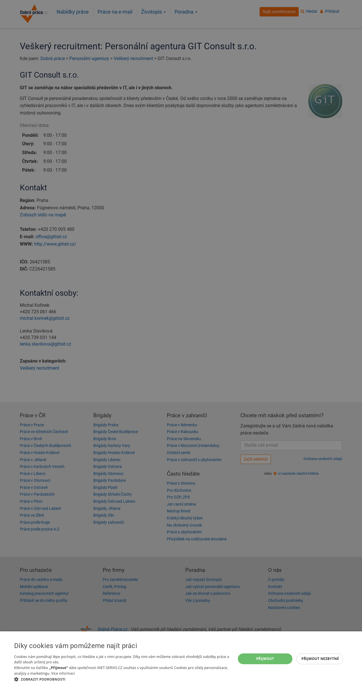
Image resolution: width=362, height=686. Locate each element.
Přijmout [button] (265, 658)
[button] (121, 679)
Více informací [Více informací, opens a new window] (63, 673)
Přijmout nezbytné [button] (320, 658)
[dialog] (181, 658)
